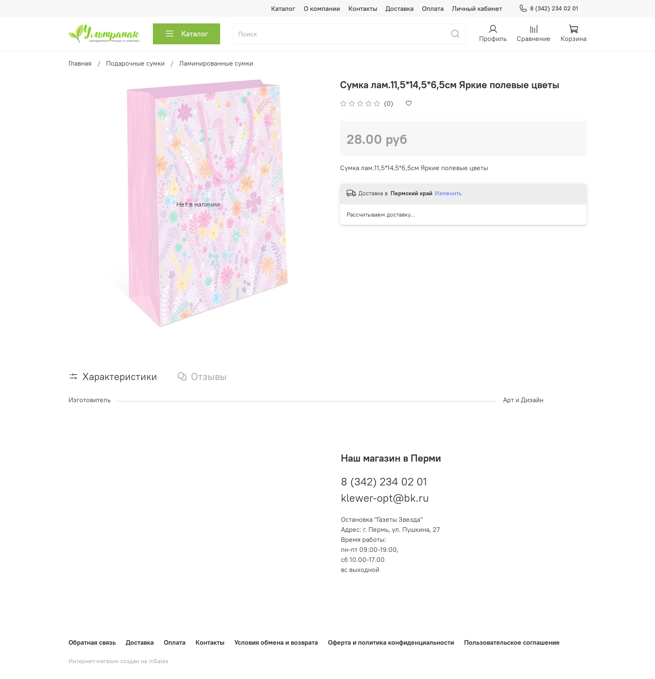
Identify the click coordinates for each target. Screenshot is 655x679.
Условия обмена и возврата (276, 642)
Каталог (283, 8)
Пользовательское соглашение (512, 642)
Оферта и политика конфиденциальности (391, 642)
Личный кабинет (477, 8)
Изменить (448, 193)
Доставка (400, 8)
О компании (322, 8)
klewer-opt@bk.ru (385, 497)
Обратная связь (92, 642)
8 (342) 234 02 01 (548, 8)
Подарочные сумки (135, 63)
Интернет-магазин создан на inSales (118, 661)
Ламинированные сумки (216, 63)
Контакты (362, 8)
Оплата (433, 8)
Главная (80, 63)
